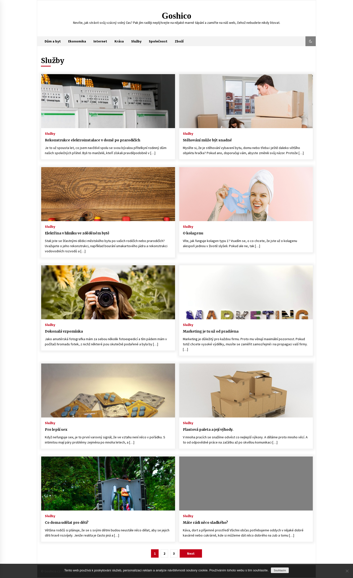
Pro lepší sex (56, 429)
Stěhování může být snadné (207, 140)
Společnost (158, 41)
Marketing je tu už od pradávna (211, 331)
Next (191, 553)
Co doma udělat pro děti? (66, 522)
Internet (100, 41)
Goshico (176, 16)
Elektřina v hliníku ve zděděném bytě (77, 233)
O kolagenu (193, 233)
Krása (119, 41)
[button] (310, 41)
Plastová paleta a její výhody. (208, 429)
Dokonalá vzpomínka (64, 331)
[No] (346, 570)
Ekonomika (77, 41)
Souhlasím (280, 570)
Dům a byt (53, 41)
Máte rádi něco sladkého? (205, 522)
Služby (136, 41)
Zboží (179, 41)
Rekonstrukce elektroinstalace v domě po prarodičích (92, 140)
